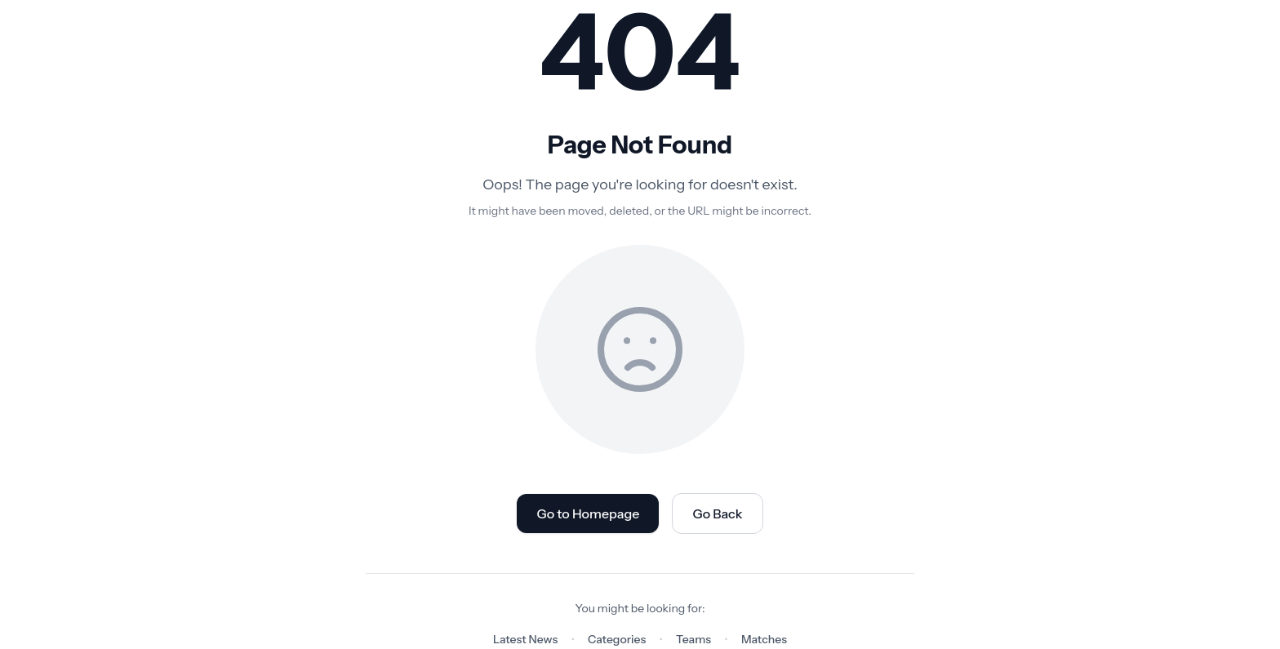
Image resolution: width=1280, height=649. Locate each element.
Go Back (717, 513)
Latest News (525, 639)
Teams (693, 639)
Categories (617, 639)
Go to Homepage (587, 513)
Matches (764, 639)
